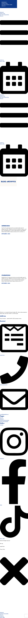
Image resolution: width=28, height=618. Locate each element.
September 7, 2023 (6, 233)
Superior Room (6, 226)
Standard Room (6, 275)
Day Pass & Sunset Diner (7, 4)
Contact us (2, 60)
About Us (3, 5)
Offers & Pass (5, 3)
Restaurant (4, 2)
